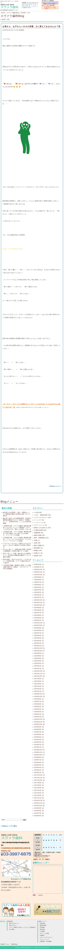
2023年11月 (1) (39, 623)
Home (3, 12)
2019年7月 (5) (39, 732)
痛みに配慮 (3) (39, 545)
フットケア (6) (39, 520)
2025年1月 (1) (39, 597)
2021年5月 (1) (39, 683)
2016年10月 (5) (39, 805)
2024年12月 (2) (39, 600)
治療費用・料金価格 (45, 941)
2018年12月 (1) (39, 749)
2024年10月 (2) (39, 605)
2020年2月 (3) (39, 714)
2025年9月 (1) (39, 577)
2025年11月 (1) (39, 572)
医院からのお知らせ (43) (42, 527)
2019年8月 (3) (39, 729)
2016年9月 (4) (39, 808)
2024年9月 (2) (39, 607)
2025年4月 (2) (39, 590)
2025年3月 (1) (39, 592)
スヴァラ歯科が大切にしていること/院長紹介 (22, 927)
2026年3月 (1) (39, 564)
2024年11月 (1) (39, 602)
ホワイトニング (44, 939)
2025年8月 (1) (39, 579)
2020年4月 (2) (39, 709)
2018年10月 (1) (39, 755)
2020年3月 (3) (39, 711)
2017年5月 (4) (39, 787)
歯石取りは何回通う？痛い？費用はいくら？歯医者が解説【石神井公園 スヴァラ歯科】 (16, 514)
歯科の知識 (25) (39, 535)
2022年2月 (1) (39, 666)
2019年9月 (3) (39, 727)
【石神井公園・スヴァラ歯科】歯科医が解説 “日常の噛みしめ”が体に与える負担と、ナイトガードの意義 (17, 533)
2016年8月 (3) (39, 810)
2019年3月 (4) (39, 742)
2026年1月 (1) (39, 567)
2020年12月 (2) (39, 694)
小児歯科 (42, 931)
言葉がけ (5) (38, 553)
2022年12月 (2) (39, 648)
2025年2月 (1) (39, 595)
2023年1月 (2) (39, 645)
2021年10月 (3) (39, 676)
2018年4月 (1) (39, 765)
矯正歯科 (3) (38, 548)
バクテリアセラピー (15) (42, 517)
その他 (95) (38, 512)
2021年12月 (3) (39, 671)
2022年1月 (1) (39, 668)
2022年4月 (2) (39, 663)
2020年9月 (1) (39, 699)
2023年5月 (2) (39, 635)
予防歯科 (42, 927)
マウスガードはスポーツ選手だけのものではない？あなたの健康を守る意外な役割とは (17, 545)
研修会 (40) (38, 550)
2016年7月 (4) (39, 813)
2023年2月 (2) (39, 643)
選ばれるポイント (14, 923)
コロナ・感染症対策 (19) (42, 515)
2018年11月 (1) (39, 752)
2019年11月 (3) (39, 722)
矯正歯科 (42, 929)
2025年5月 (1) (39, 587)
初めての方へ (13, 925)
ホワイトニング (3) (40, 525)
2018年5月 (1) (39, 762)
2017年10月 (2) (39, 780)
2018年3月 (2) (39, 767)
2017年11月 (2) (39, 777)
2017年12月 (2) (39, 775)
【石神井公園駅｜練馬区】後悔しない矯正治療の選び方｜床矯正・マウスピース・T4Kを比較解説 (17, 567)
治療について (42, 921)
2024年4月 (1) (39, 620)
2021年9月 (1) (39, 678)
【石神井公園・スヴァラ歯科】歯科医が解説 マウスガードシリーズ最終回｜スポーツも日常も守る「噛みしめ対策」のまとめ (17, 527)
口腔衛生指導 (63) (40, 530)
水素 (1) (37, 540)
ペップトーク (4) (39, 522)
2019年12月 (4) (39, 719)
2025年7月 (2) (39, 582)
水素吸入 (42, 935)
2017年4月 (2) (39, 790)
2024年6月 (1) (39, 615)
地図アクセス (5, 944)
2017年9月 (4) (39, 782)
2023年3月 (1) (39, 640)
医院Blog (14, 944)
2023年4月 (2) (39, 638)
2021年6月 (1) (39, 681)
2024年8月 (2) (39, 610)
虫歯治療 (42, 923)
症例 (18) (37, 543)
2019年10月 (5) (39, 724)
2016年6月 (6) (39, 815)
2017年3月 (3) (39, 793)
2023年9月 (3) (39, 628)
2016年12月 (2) (39, 800)
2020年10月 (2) (39, 696)
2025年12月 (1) (39, 569)
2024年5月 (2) (39, 617)
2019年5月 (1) (39, 737)
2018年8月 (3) (39, 757)
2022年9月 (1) (39, 653)
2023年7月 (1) (39, 633)
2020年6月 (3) (39, 704)
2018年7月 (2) (39, 760)
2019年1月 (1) (39, 747)
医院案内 (10, 921)
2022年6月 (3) (39, 658)
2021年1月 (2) (39, 691)
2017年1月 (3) (39, 798)
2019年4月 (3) (39, 739)
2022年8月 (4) (39, 656)
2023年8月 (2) (39, 630)
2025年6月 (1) (39, 584)
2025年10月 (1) (39, 574)
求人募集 (11, 929)
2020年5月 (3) (39, 706)
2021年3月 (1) (39, 686)
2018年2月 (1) (39, 770)
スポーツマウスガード (46, 937)
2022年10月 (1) (39, 650)
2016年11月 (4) (39, 803)
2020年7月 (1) (39, 701)
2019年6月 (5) (39, 734)
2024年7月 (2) (39, 612)
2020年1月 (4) (39, 716)
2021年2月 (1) (39, 689)
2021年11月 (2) (39, 673)
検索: (3, 819)
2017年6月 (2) (39, 785)
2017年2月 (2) (39, 795)
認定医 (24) (38, 555)
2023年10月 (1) (39, 625)
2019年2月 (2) (39, 744)
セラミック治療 (44, 933)
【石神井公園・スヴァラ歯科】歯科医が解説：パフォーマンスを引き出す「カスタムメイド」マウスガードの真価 (17, 539)
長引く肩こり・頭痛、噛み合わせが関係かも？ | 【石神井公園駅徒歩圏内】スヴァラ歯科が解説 (17, 555)
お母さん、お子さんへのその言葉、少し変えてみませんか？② (31, 26)
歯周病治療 (43, 925)
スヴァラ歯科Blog (12, 15)
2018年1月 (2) (39, 772)
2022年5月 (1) (39, 661)
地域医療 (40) (38, 532)
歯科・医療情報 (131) (41, 537)
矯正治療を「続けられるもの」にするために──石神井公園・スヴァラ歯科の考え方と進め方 (17, 561)
